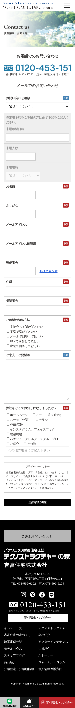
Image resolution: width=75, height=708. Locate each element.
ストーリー (45, 655)
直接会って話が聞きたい (25, 326)
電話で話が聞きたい (22, 331)
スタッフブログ (14, 655)
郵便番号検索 (49, 271)
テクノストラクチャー (53, 628)
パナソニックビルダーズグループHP (33, 447)
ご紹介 (13, 451)
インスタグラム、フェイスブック (31, 437)
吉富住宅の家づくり (17, 635)
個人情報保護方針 (50, 669)
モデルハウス (13, 648)
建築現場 (14, 442)
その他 (30, 451)
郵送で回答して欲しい (23, 346)
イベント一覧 (13, 628)
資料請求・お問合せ (37, 617)
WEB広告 (15, 432)
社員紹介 (44, 648)
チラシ (42, 427)
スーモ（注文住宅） (48, 423)
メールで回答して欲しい (25, 336)
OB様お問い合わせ (37, 536)
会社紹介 (44, 635)
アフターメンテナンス (53, 641)
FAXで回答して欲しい (23, 341)
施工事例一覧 (13, 641)
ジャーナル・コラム (51, 662)
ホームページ (17, 423)
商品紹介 (10, 662)
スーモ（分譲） (19, 427)
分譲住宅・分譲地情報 (19, 669)
